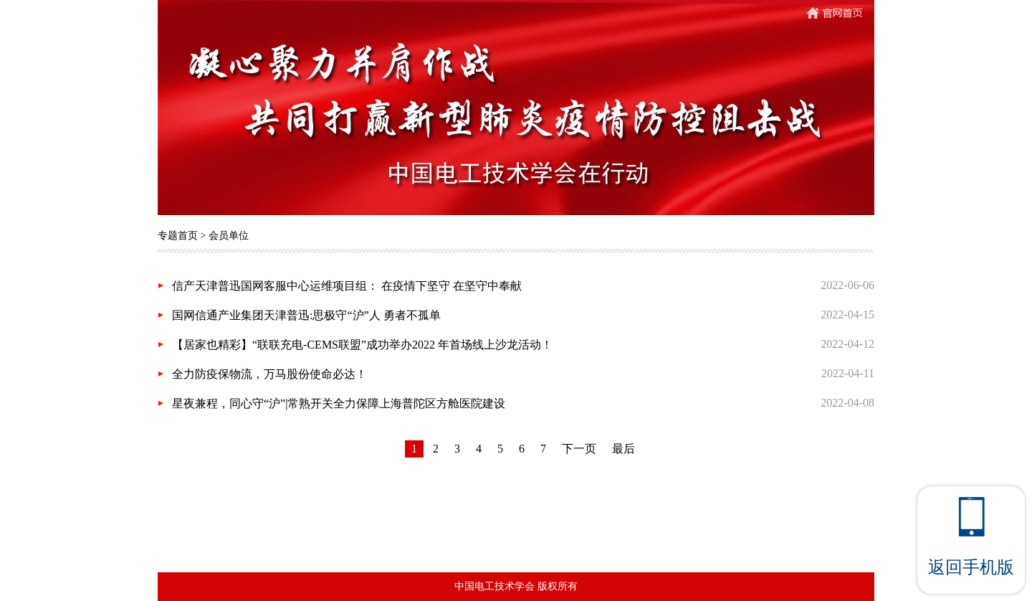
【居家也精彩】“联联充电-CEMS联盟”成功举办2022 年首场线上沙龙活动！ (362, 345)
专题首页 (178, 235)
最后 (623, 449)
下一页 (579, 449)
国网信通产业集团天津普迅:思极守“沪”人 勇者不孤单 (306, 315)
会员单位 (229, 235)
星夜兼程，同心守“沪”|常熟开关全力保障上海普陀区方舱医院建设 (338, 403)
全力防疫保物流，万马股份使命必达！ (269, 374)
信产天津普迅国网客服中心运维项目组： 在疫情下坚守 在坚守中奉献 (347, 286)
